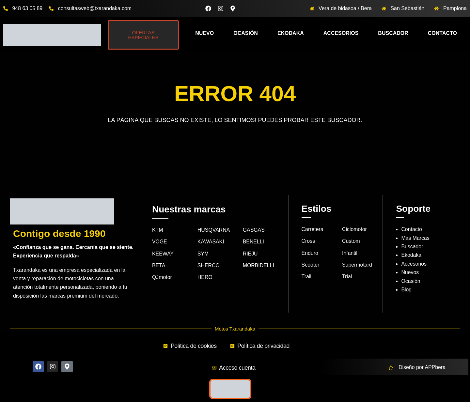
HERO (204, 277)
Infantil (349, 253)
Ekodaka (290, 33)
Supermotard (357, 265)
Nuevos (410, 272)
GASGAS (254, 230)
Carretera (313, 229)
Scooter (311, 265)
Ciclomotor (354, 229)
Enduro (310, 253)
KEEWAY (163, 253)
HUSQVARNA (213, 230)
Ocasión (245, 33)
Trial (347, 277)
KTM (157, 230)
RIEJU (250, 253)
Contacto (442, 33)
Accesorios (341, 33)
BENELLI (253, 242)
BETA (158, 265)
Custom (351, 241)
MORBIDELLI (258, 265)
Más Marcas (415, 238)
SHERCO (208, 265)
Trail (307, 277)
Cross (308, 241)
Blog (406, 289)
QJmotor (162, 277)
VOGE (159, 242)
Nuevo (204, 33)
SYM (203, 253)
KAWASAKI (210, 242)
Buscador (393, 33)
